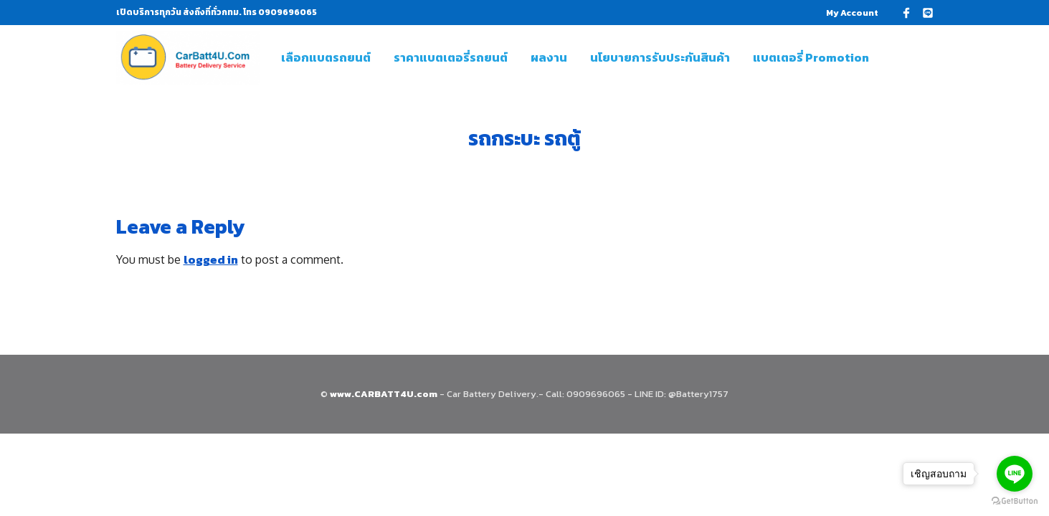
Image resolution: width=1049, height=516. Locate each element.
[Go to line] (1015, 474)
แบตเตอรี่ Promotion (811, 57)
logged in (211, 259)
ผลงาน (549, 57)
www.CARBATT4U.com (385, 394)
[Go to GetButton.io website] (1015, 501)
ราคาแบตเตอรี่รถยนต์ (451, 57)
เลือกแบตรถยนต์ (326, 57)
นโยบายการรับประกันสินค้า (660, 57)
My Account (852, 12)
